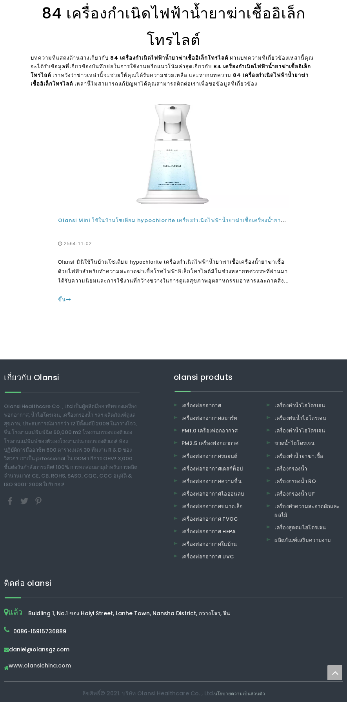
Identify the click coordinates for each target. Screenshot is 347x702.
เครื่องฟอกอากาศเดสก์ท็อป (212, 468)
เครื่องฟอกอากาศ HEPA (209, 531)
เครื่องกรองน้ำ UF (294, 494)
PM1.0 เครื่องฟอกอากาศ (210, 430)
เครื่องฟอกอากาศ (202, 405)
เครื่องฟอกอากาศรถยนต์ (210, 456)
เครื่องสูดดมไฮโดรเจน (300, 527)
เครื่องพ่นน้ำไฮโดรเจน (300, 418)
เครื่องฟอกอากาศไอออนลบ (213, 494)
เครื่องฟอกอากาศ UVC (208, 556)
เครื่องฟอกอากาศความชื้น (212, 481)
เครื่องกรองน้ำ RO (295, 481)
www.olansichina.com (40, 666)
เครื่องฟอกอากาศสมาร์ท (210, 418)
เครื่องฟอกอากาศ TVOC (210, 519)
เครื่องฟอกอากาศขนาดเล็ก (212, 506)
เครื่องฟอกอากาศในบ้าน (209, 544)
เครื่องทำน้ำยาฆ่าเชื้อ (298, 456)
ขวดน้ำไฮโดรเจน (294, 443)
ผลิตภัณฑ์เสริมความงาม (302, 540)
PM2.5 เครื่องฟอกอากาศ (210, 443)
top (334, 672)
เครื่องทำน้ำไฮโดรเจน (299, 405)
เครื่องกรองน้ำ (290, 468)
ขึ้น (64, 300)
